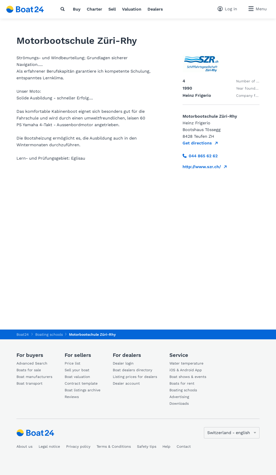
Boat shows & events (187, 377)
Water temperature (186, 363)
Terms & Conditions (114, 446)
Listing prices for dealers (135, 377)
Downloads (179, 403)
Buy (77, 9)
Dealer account (126, 383)
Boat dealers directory (132, 370)
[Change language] (232, 432)
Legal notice (49, 446)
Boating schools (183, 390)
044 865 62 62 (200, 155)
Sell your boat (77, 370)
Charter (94, 9)
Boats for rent (181, 383)
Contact (184, 446)
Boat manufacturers (34, 377)
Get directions (197, 143)
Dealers (155, 9)
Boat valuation (77, 377)
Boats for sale (28, 370)
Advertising (179, 397)
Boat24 (22, 334)
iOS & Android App (185, 370)
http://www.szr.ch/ (202, 166)
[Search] (64, 9)
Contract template (81, 383)
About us (24, 446)
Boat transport (29, 383)
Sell (112, 9)
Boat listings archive (82, 390)
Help (166, 446)
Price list (72, 363)
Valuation (131, 9)
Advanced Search (31, 363)
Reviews (72, 397)
